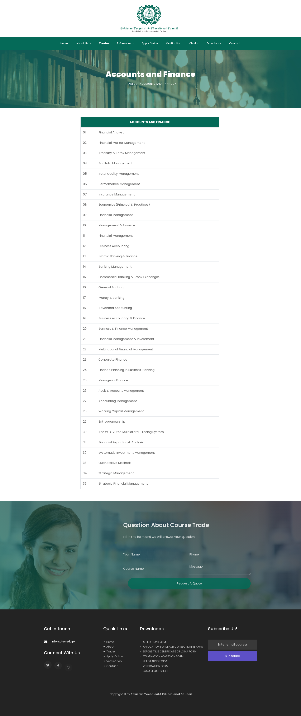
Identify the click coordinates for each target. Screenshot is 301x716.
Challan (194, 43)
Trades (104, 43)
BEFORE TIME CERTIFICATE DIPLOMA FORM (168, 651)
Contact (235, 43)
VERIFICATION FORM (154, 666)
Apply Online (150, 43)
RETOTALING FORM (153, 661)
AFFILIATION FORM (153, 642)
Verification (173, 43)
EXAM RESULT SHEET (154, 671)
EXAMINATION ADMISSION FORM (162, 656)
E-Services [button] (124, 43)
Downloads (214, 43)
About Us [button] (82, 43)
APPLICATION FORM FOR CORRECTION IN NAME (171, 647)
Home (64, 43)
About (108, 647)
